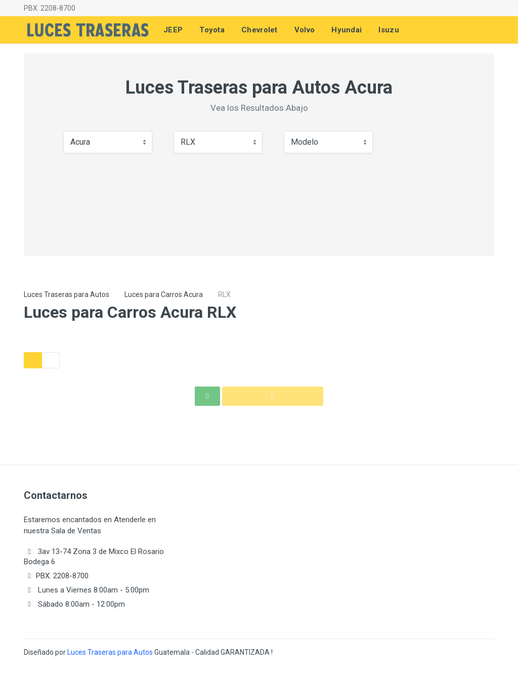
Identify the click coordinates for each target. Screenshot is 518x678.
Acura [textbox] (80, 142)
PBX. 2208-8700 (49, 8)
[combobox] (108, 142)
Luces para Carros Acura (163, 294)
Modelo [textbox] (304, 142)
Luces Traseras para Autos (66, 294)
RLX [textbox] (188, 142)
